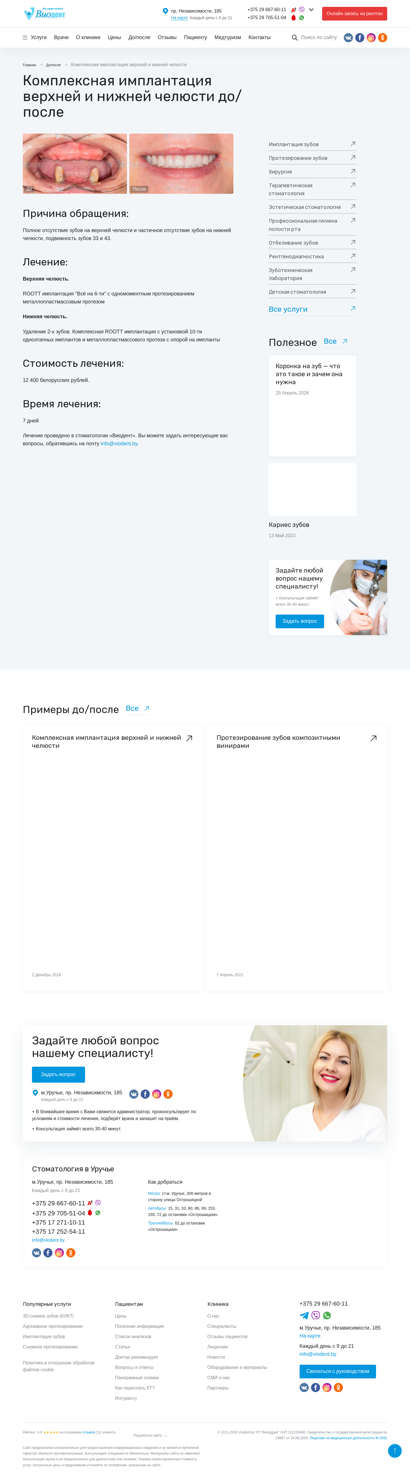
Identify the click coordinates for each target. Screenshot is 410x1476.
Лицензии (217, 1346)
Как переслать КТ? (135, 1388)
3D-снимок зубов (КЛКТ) (48, 1316)
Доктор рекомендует (136, 1357)
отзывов (88, 1432)
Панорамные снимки (137, 1377)
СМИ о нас (218, 1377)
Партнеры (218, 1388)
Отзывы (167, 37)
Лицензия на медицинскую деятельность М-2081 (348, 1438)
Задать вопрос (299, 621)
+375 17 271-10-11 (58, 1222)
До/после (139, 37)
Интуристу (126, 1398)
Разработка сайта (148, 1435)
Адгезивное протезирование (53, 1326)
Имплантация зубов (44, 1336)
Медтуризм (228, 37)
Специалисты (221, 1326)
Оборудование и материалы (237, 1367)
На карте (179, 17)
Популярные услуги (47, 1304)
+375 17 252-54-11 (58, 1231)
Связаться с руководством (337, 1371)
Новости (216, 1357)
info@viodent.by (119, 443)
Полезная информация (139, 1326)
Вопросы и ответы (134, 1367)
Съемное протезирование (50, 1346)
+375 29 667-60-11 (267, 9)
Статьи (122, 1346)
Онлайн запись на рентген (355, 13)
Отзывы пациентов (227, 1336)
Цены (114, 37)
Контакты (260, 37)
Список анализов (133, 1336)
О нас (213, 1316)
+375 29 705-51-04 (267, 17)
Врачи (61, 37)
